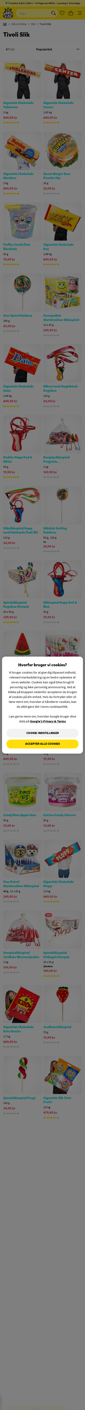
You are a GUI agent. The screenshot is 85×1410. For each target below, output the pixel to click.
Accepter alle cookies (42, 744)
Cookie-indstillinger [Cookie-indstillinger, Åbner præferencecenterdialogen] (42, 733)
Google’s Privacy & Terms (48, 721)
